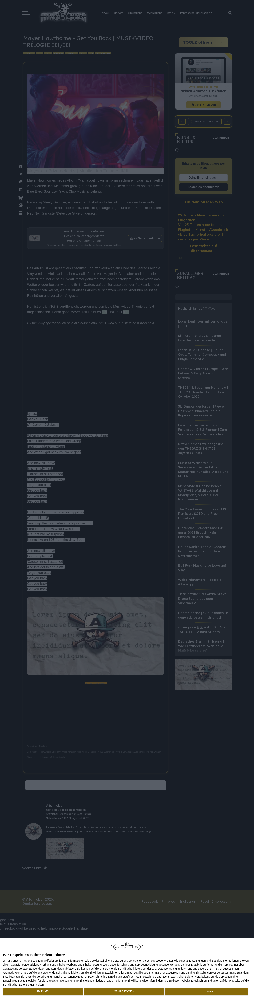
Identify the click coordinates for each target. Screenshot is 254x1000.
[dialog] (127, 969)
